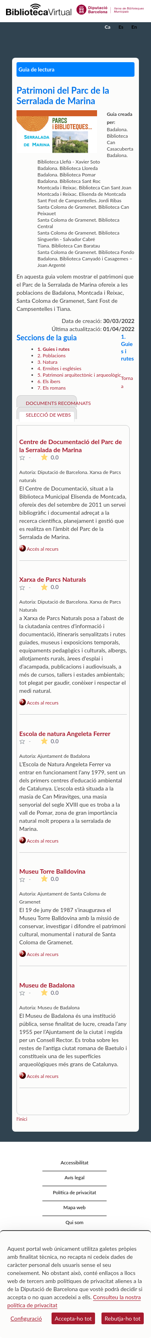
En (134, 27)
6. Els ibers (48, 381)
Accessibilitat (74, 1163)
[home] (46, 27)
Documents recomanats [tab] (50, 403)
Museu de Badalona (47, 985)
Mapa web (74, 1207)
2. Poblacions (51, 355)
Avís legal (74, 1177)
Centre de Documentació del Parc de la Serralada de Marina (70, 445)
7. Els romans (51, 388)
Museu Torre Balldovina (52, 871)
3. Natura (47, 362)
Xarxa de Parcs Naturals (52, 579)
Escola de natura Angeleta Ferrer (64, 733)
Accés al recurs (38, 549)
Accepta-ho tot (73, 1318)
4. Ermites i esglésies (59, 368)
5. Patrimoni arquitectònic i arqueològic (79, 375)
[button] (134, 39)
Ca (107, 27)
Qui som (74, 1222)
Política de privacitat (74, 1192)
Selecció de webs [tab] (48, 415)
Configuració (26, 1318)
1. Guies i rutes (53, 349)
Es (120, 27)
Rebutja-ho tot (123, 1318)
